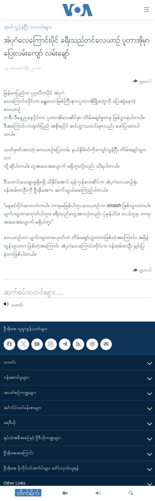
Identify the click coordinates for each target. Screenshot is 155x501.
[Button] (142, 81)
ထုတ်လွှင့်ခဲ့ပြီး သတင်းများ (27, 26)
